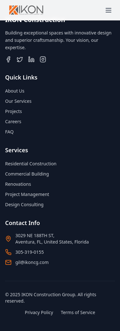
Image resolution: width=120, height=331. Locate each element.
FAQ (9, 132)
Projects (13, 111)
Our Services (18, 101)
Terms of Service (78, 312)
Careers (13, 121)
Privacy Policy (39, 312)
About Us (14, 91)
